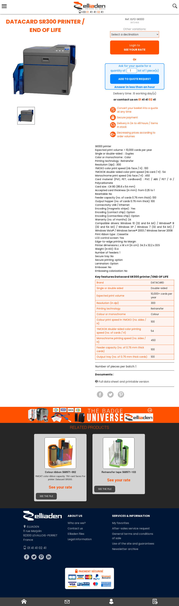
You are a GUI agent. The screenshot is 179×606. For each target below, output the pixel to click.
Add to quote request (134, 79)
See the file (46, 496)
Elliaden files (76, 534)
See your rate (60, 487)
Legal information (80, 539)
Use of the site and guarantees (133, 544)
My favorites (120, 523)
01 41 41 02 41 (34, 548)
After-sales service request (131, 528)
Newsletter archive (125, 549)
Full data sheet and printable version (122, 382)
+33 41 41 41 (92, 12)
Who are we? (77, 523)
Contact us (75, 528)
